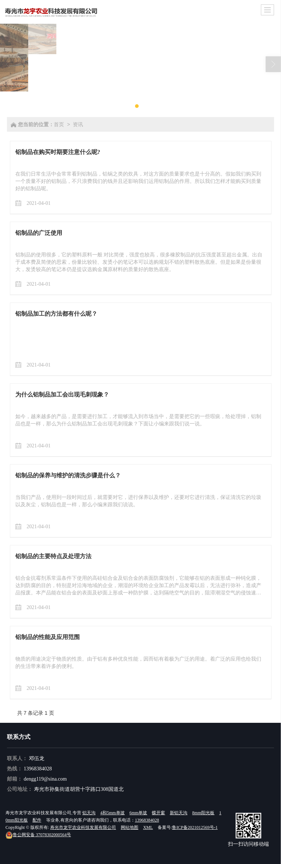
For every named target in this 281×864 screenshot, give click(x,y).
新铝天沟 (178, 812)
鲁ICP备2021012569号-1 (195, 827)
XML (148, 827)
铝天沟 (88, 812)
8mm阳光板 (203, 812)
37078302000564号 (38, 834)
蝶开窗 (158, 812)
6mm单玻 (138, 812)
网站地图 (129, 827)
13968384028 (38, 768)
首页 (59, 124)
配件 (37, 820)
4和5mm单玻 (112, 812)
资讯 (78, 124)
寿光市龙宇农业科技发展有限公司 (83, 827)
